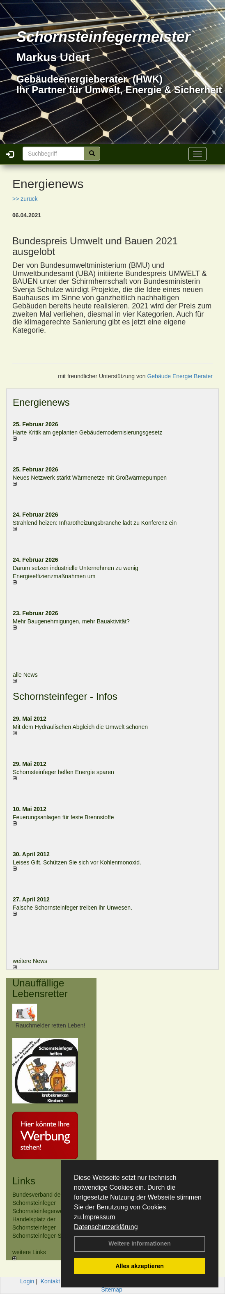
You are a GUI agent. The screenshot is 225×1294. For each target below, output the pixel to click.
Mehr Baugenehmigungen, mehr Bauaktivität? (71, 621)
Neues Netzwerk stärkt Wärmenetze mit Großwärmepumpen (90, 477)
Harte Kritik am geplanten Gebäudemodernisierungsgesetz (87, 432)
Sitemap (111, 1289)
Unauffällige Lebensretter (40, 988)
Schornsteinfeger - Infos (65, 696)
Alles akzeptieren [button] (139, 1266)
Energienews (41, 402)
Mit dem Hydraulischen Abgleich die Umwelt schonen (80, 727)
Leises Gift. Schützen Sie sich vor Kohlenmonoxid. (77, 862)
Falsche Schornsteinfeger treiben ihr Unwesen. (72, 907)
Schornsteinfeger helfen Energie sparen (63, 772)
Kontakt (50, 1281)
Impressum (99, 1217)
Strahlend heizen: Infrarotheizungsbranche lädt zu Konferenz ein (95, 522)
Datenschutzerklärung (106, 1226)
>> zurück (24, 198)
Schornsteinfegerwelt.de (43, 1211)
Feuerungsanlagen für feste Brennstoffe (63, 817)
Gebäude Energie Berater (180, 376)
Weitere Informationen (139, 1243)
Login (27, 1281)
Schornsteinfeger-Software (46, 1235)
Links (23, 1180)
